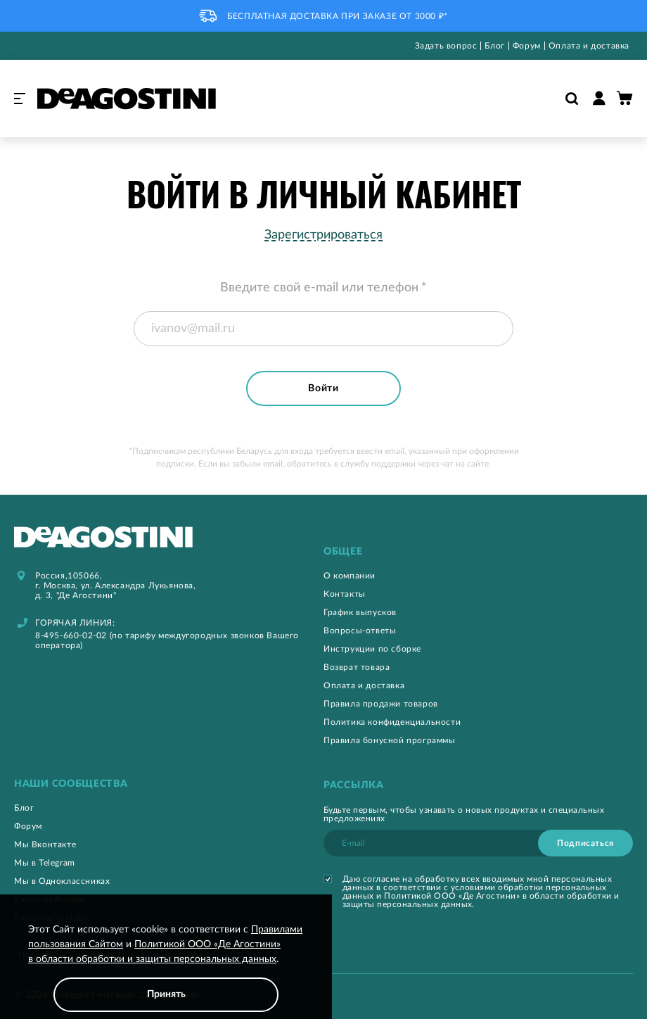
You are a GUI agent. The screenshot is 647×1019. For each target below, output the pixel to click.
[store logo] (126, 98)
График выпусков (360, 612)
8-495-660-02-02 (71, 635)
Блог (494, 46)
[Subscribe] (585, 843)
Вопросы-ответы (360, 630)
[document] (166, 967)
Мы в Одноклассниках (62, 881)
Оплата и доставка (589, 46)
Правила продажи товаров (381, 704)
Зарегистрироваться (323, 235)
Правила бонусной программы (390, 740)
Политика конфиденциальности (392, 722)
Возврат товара (357, 667)
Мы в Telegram (44, 863)
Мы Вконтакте (45, 844)
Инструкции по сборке (372, 649)
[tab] (478, 552)
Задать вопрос (446, 46)
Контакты (345, 594)
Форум (527, 46)
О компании (350, 575)
